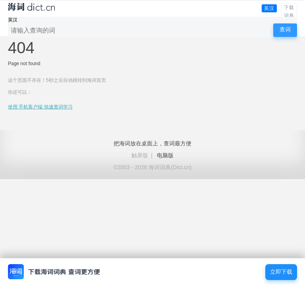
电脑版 (165, 155)
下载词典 (289, 11)
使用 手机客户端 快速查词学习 (40, 107)
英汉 (269, 8)
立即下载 (281, 272)
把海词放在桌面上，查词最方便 (152, 143)
